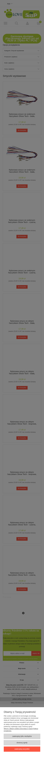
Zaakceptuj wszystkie (22, 749)
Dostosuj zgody (22, 743)
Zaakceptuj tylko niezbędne (22, 736)
